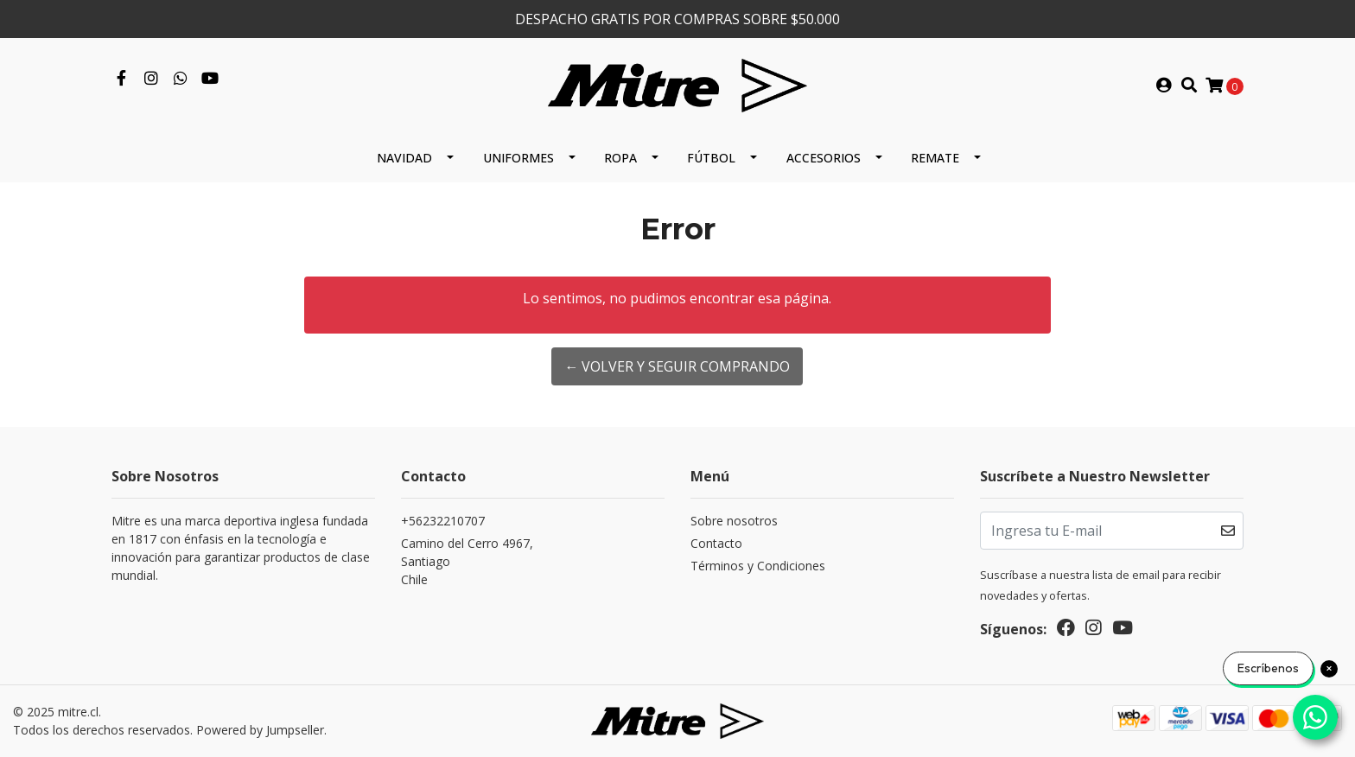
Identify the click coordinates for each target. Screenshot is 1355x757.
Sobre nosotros (734, 520)
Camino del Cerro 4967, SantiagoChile (467, 561)
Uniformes (518, 157)
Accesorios (823, 157)
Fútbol (711, 157)
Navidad (404, 157)
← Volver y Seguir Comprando (677, 366)
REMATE (935, 157)
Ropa (620, 157)
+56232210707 (443, 520)
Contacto (716, 543)
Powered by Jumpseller (260, 730)
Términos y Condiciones (757, 565)
